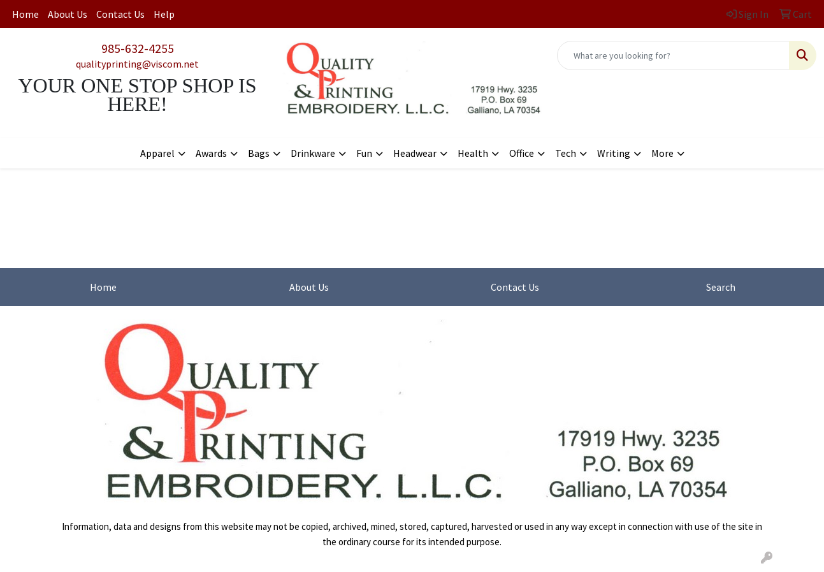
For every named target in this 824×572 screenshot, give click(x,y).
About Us (67, 14)
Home (25, 14)
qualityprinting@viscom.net (137, 63)
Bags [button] (259, 153)
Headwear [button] (415, 153)
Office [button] (521, 153)
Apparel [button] (157, 153)
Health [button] (473, 153)
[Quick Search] (673, 55)
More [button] (662, 153)
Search (720, 287)
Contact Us (120, 14)
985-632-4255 (137, 48)
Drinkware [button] (313, 153)
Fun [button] (364, 153)
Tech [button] (565, 153)
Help (164, 14)
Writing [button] (613, 153)
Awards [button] (211, 153)
